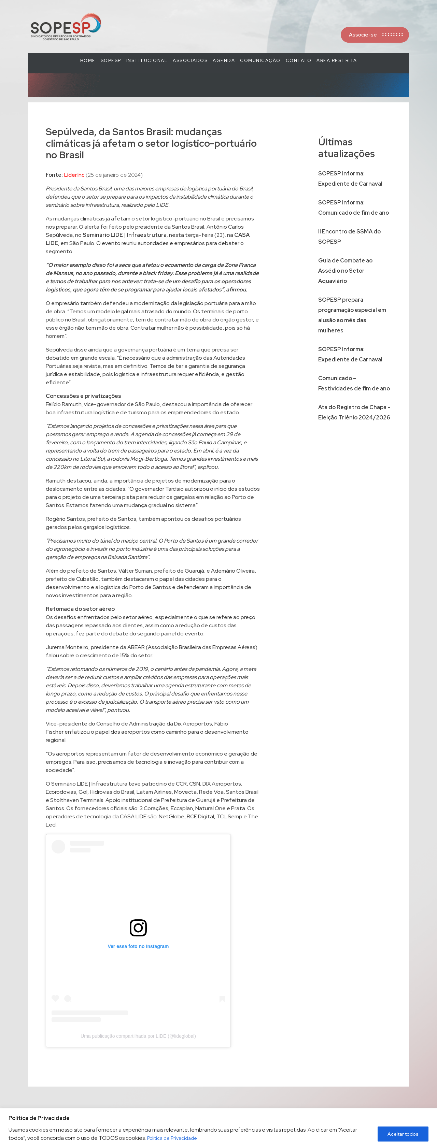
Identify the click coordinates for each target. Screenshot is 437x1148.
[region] (218, 1128)
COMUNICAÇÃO (260, 60)
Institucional (147, 60)
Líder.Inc (74, 174)
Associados (190, 60)
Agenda (224, 60)
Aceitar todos (403, 1134)
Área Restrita (336, 60)
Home (88, 60)
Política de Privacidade (172, 1138)
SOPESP (111, 60)
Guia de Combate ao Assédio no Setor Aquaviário (345, 271)
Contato (299, 60)
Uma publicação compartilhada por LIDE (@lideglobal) (138, 1036)
